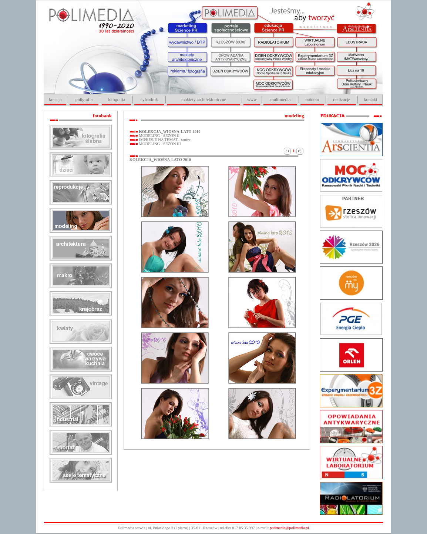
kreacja (55, 99)
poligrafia (84, 99)
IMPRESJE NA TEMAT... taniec (164, 140)
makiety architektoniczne (203, 99)
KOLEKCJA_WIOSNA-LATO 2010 (169, 132)
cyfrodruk (149, 99)
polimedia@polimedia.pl (289, 528)
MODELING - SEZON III (159, 144)
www (252, 99)
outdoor (312, 99)
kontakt (370, 99)
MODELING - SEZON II (158, 136)
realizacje (341, 99)
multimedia (280, 99)
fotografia (116, 99)
